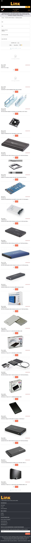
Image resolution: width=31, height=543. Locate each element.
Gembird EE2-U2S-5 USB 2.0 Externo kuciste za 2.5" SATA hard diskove (14, 155)
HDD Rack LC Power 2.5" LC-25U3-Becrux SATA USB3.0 (11, 352)
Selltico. (29, 540)
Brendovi (2, 514)
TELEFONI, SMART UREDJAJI (9, 17)
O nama (2, 506)
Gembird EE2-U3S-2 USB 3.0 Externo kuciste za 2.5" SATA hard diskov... (14, 243)
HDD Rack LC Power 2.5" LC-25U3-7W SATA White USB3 (11, 331)
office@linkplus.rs (4, 524)
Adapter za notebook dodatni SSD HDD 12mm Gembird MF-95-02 (13, 177)
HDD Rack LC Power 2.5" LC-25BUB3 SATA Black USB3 (11, 396)
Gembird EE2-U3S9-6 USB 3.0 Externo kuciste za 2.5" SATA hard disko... (14, 221)
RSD (11, 45)
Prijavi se (27, 533)
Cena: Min (16, 45)
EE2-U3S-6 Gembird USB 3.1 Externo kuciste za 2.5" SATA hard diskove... (15, 374)
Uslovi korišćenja (4, 508)
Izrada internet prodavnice (22, 540)
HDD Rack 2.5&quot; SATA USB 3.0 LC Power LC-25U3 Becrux (12, 418)
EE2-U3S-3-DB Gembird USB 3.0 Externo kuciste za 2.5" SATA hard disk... (15, 265)
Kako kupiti (3, 505)
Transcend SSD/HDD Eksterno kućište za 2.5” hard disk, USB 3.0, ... (14, 462)
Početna (3, 17)
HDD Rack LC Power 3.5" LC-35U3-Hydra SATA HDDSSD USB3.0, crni (14, 484)
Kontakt (2, 513)
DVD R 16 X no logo (5, 67)
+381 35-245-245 (4, 521)
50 (18, 42)
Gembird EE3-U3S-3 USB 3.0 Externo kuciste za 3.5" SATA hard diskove (14, 440)
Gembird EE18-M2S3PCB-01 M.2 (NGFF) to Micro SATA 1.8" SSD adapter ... (15, 199)
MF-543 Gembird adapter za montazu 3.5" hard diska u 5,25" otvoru (14, 111)
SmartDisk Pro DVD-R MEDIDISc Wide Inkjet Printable (11, 89)
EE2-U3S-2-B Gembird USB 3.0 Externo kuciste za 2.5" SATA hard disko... (15, 309)
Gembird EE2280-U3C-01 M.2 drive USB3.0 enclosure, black (12, 287)
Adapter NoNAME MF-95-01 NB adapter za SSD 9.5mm (11, 133)
